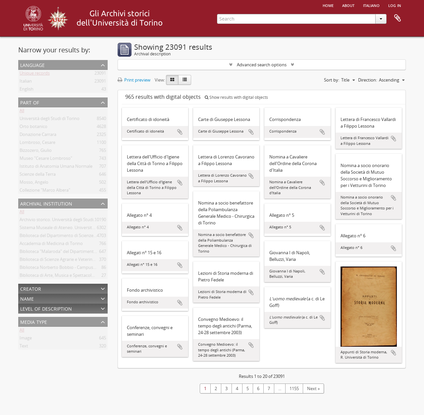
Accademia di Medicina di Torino (51, 245)
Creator (30, 288)
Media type (33, 321)
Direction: (367, 80)
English (26, 90)
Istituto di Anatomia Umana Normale (56, 167)
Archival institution (46, 203)
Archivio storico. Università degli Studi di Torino (66, 221)
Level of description (46, 308)
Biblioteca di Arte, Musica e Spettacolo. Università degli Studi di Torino (88, 276)
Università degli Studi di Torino (50, 120)
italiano (371, 5)
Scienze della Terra (38, 175)
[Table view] (184, 80)
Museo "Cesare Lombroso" (46, 159)
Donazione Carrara (38, 136)
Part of (29, 101)
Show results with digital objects (236, 97)
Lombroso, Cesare (37, 144)
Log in (394, 5)
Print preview (134, 80)
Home (328, 5)
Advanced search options (262, 65)
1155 (294, 388)
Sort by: (331, 80)
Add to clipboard (180, 132)
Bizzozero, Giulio (36, 151)
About (348, 5)
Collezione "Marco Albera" (45, 191)
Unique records (35, 74)
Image (26, 339)
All (22, 112)
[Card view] (172, 80)
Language (32, 64)
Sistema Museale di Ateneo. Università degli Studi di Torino (77, 229)
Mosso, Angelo (34, 183)
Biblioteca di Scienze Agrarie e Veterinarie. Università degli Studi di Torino (91, 261)
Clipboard (397, 18)
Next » (313, 388)
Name (27, 298)
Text (24, 347)
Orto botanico (33, 128)
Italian (26, 82)
